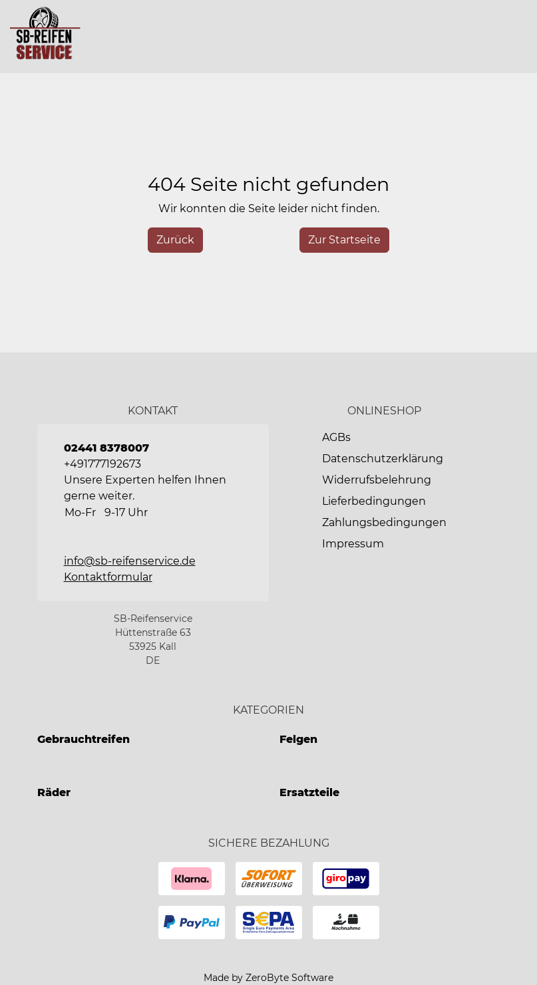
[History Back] (175, 240)
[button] (515, 36)
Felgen (298, 739)
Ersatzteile (309, 792)
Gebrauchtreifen (83, 739)
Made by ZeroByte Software (268, 978)
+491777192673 (102, 464)
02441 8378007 (106, 448)
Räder (54, 792)
